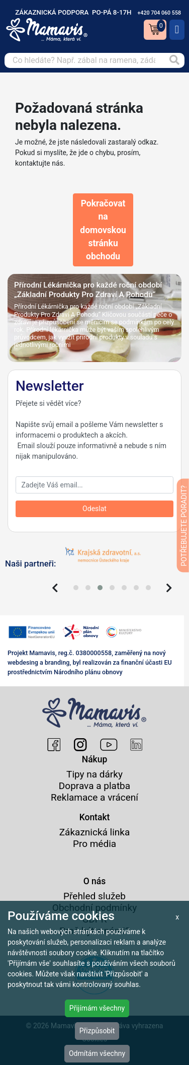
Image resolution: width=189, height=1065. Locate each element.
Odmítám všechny (97, 1053)
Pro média (94, 843)
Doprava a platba (94, 786)
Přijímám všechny (97, 1008)
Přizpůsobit (97, 1031)
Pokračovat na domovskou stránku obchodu (103, 229)
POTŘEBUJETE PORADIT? (184, 525)
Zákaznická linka (94, 832)
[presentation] (55, 588)
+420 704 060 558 (159, 13)
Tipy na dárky (94, 774)
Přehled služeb (94, 896)
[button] (76, 588)
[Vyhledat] (174, 60)
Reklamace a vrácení (94, 797)
